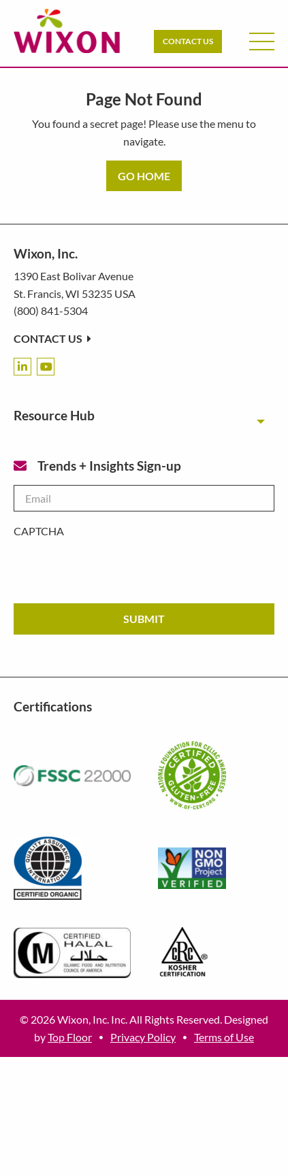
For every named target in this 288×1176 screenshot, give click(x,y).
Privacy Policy (143, 1036)
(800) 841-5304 (51, 310)
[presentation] (117, 565)
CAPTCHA (39, 530)
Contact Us (188, 41)
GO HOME (144, 175)
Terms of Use (224, 1036)
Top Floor (70, 1036)
